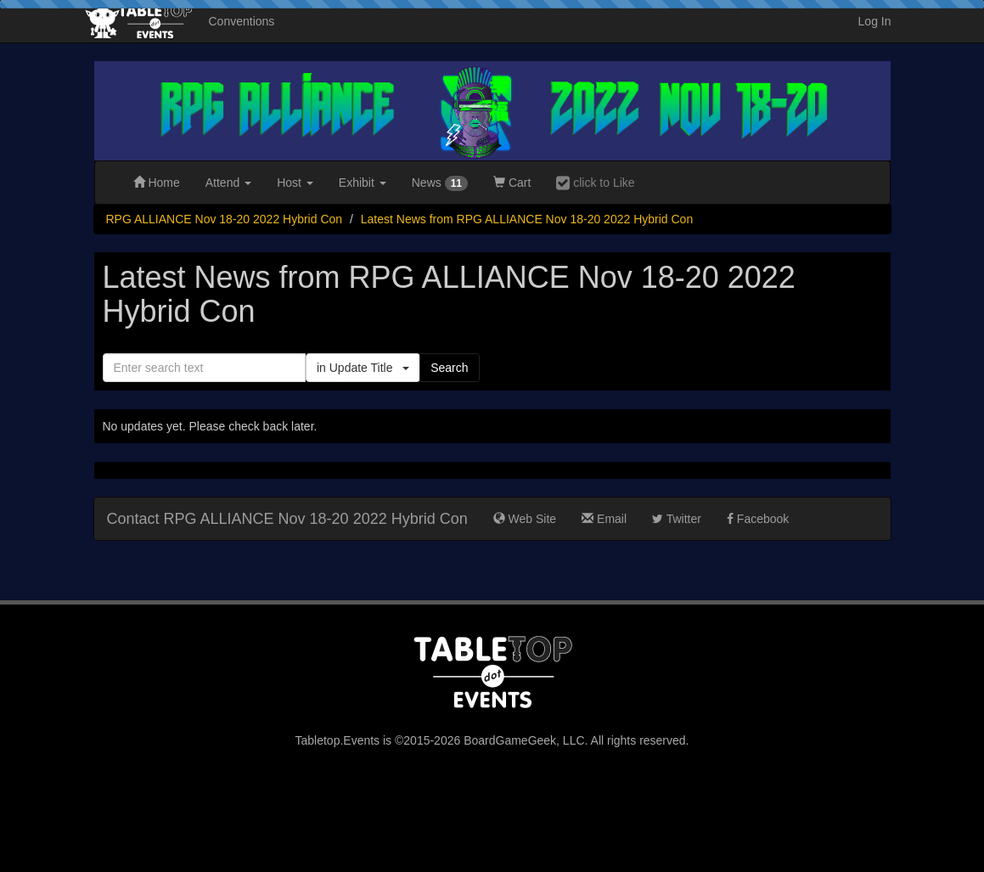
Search (449, 367)
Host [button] (295, 182)
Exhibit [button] (362, 182)
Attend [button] (228, 182)
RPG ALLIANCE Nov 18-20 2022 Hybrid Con (224, 219)
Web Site (524, 519)
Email (604, 519)
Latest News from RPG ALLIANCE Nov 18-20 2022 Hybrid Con (527, 219)
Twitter (676, 519)
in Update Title (363, 367)
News (440, 183)
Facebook (758, 519)
